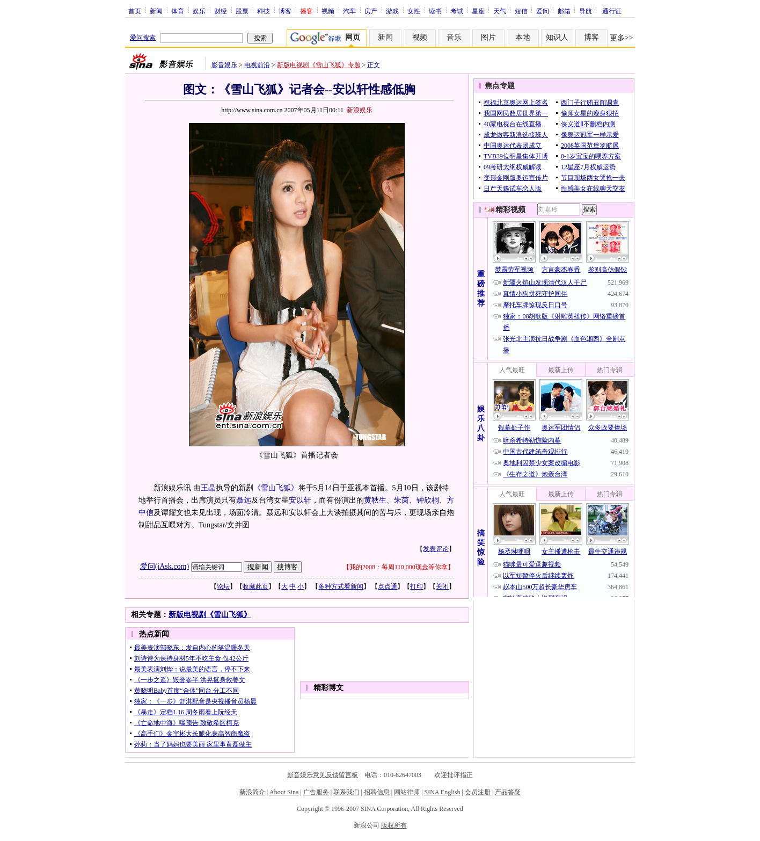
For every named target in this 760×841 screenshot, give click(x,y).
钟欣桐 (427, 500)
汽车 (349, 11)
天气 (499, 11)
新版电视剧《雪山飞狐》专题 (319, 65)
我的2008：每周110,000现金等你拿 (398, 567)
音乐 (454, 37)
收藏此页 (255, 586)
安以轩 (300, 500)
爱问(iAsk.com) (164, 566)
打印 (416, 586)
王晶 (208, 488)
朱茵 (401, 500)
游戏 (392, 11)
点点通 (387, 586)
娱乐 (199, 11)
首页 (134, 11)
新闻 (156, 11)
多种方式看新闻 (340, 586)
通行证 (612, 11)
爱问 (542, 11)
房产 (370, 11)
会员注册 (478, 792)
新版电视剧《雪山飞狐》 (210, 615)
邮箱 (564, 11)
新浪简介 (252, 792)
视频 (327, 11)
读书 (435, 11)
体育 (177, 11)
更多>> (621, 38)
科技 (263, 11)
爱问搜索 (143, 37)
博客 (285, 11)
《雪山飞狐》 (275, 488)
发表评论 (436, 549)
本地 (522, 37)
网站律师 (407, 792)
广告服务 (316, 792)
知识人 (557, 37)
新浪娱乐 (359, 110)
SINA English (442, 792)
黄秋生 (375, 500)
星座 (478, 11)
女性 (413, 11)
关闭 (442, 586)
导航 (585, 11)
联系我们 (346, 792)
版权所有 (394, 825)
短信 (521, 11)
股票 (242, 11)
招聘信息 (377, 792)
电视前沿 (257, 65)
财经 (220, 11)
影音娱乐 (224, 65)
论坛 (223, 586)
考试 (456, 11)
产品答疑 (508, 792)
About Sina (283, 792)
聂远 (243, 500)
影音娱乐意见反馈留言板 (322, 775)
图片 (488, 37)
